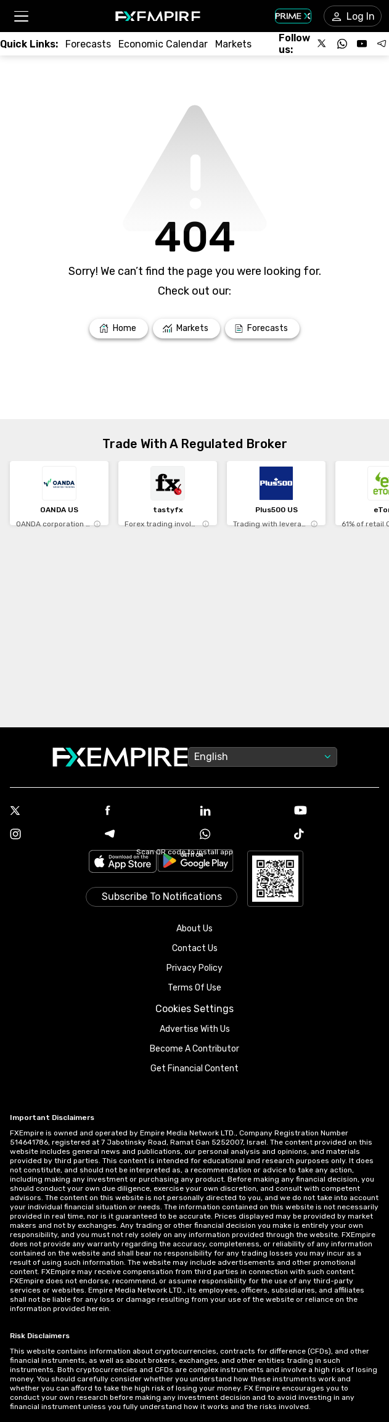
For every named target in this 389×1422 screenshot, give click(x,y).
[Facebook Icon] (147, 811)
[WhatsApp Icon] (242, 835)
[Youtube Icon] (336, 811)
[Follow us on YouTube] (361, 43)
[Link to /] (118, 328)
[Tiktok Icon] (336, 835)
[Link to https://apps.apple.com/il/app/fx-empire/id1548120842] (123, 862)
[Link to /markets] (233, 44)
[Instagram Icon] (52, 835)
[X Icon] (52, 812)
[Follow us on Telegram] (381, 43)
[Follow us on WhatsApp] (342, 43)
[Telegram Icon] (147, 835)
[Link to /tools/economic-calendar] (163, 44)
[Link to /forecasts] (88, 44)
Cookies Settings (194, 1009)
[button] (20, 16)
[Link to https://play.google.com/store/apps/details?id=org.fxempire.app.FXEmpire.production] (195, 862)
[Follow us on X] (322, 43)
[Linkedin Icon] (242, 812)
